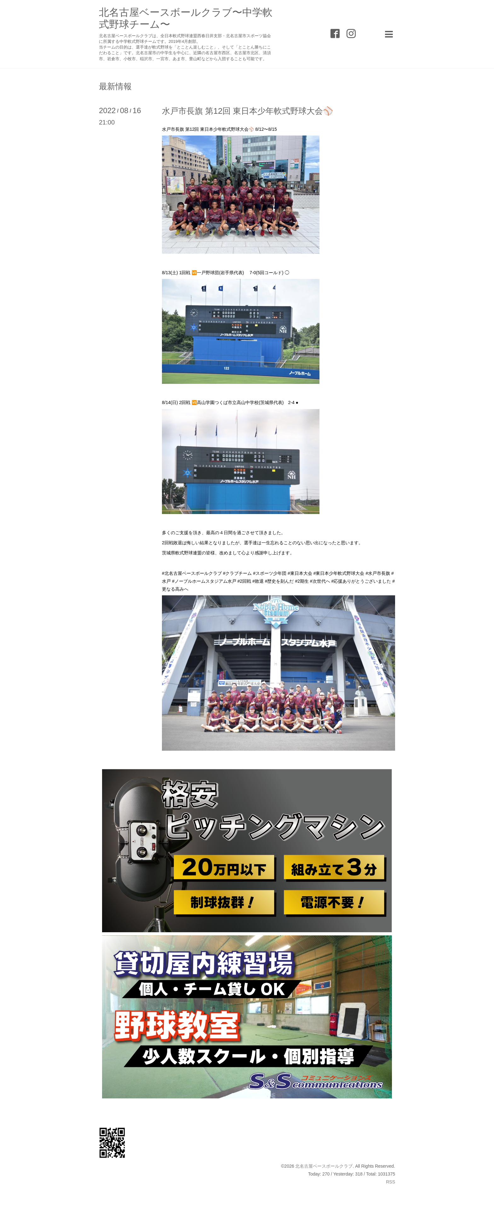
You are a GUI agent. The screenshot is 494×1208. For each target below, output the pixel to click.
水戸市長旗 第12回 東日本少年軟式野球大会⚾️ (247, 111)
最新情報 (115, 86)
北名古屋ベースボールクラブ (324, 1166)
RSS (390, 1181)
